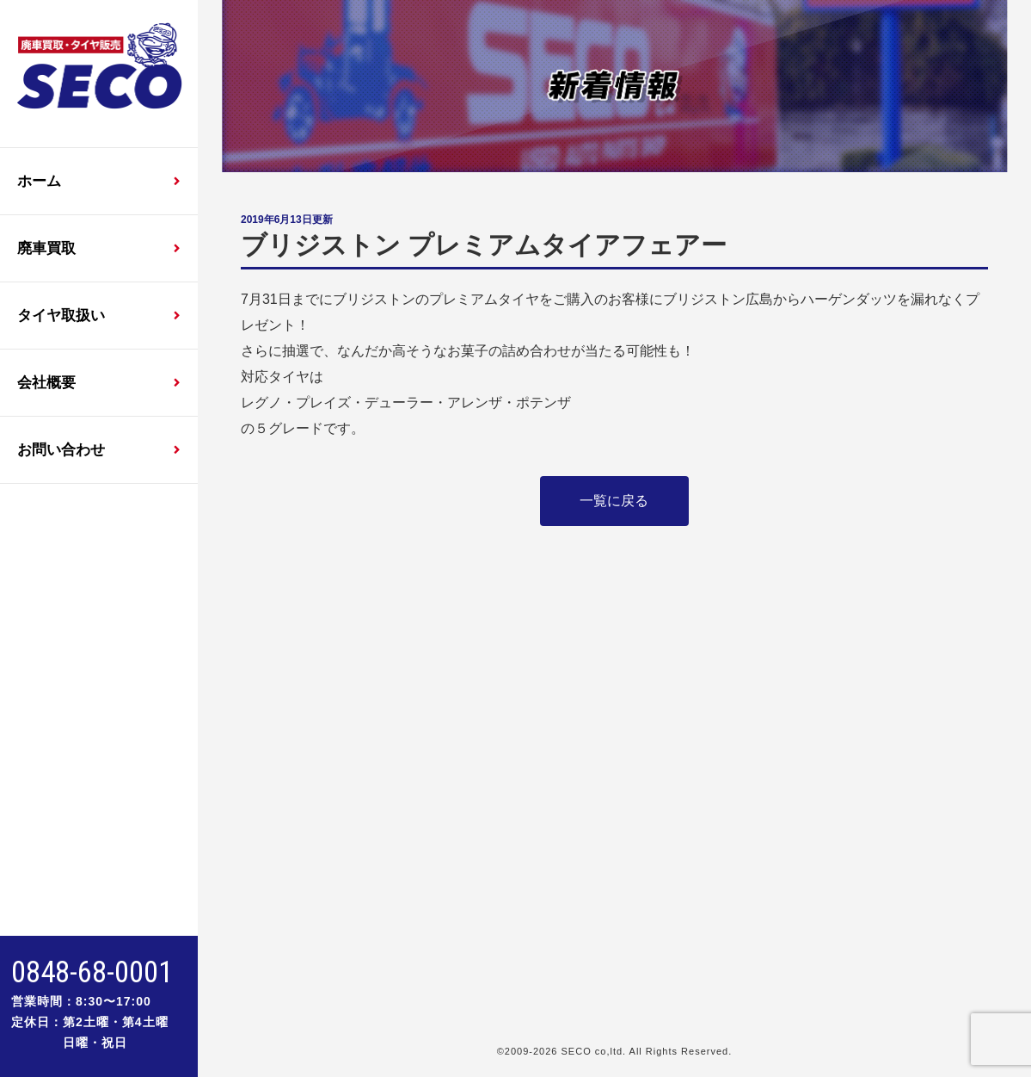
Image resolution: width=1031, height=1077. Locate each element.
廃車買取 (46, 248)
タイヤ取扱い (61, 315)
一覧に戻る (614, 500)
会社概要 (46, 382)
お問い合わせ (61, 450)
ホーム (39, 181)
